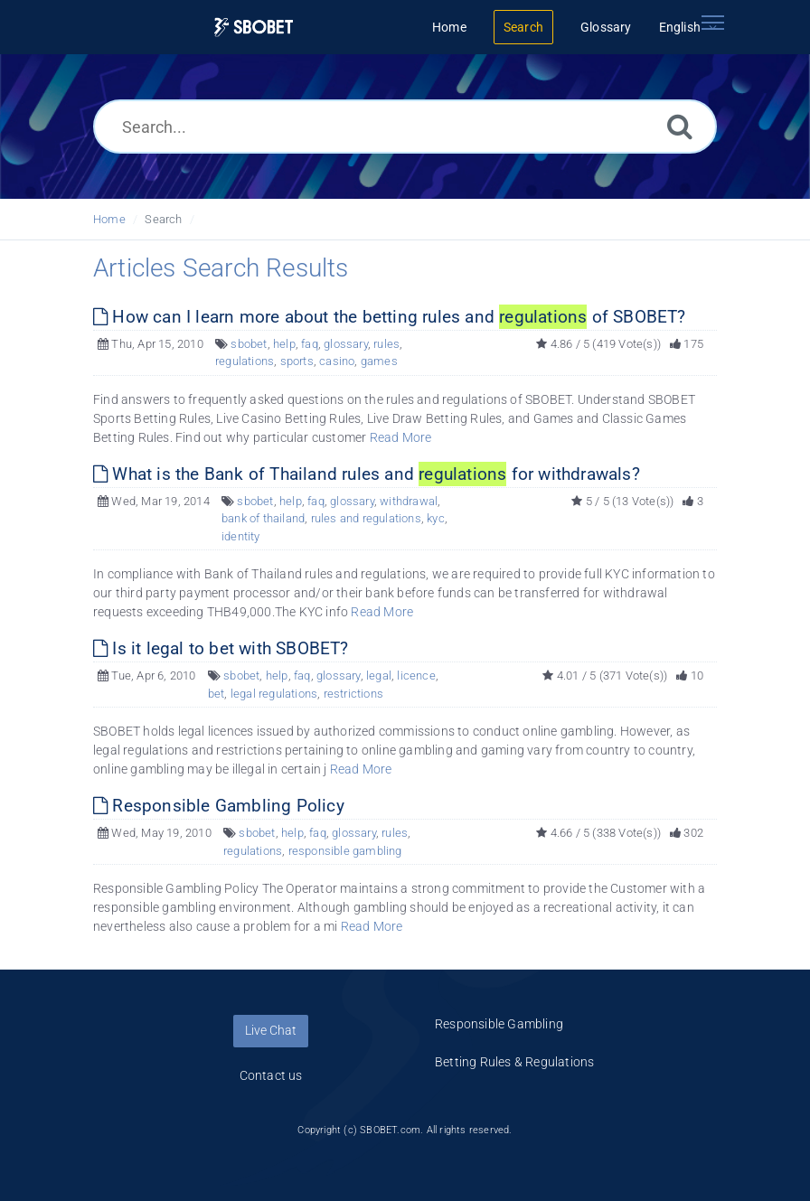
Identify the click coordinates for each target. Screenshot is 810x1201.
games (379, 361)
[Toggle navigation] (712, 23)
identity (240, 536)
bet (216, 693)
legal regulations (274, 693)
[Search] (680, 126)
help (284, 344)
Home (109, 219)
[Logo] (254, 27)
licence (416, 675)
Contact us (271, 1075)
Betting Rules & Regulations (514, 1062)
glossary (346, 344)
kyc (436, 518)
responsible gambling (345, 851)
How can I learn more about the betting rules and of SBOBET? (389, 316)
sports (297, 361)
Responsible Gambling (499, 1024)
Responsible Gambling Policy (218, 805)
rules (386, 344)
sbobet (249, 344)
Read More (401, 437)
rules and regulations (366, 518)
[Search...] (405, 126)
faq (309, 344)
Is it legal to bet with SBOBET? (221, 648)
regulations (244, 361)
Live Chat (271, 1030)
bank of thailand (263, 518)
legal (378, 675)
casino (336, 361)
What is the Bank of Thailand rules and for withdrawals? (366, 474)
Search (163, 219)
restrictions (353, 693)
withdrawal (409, 501)
